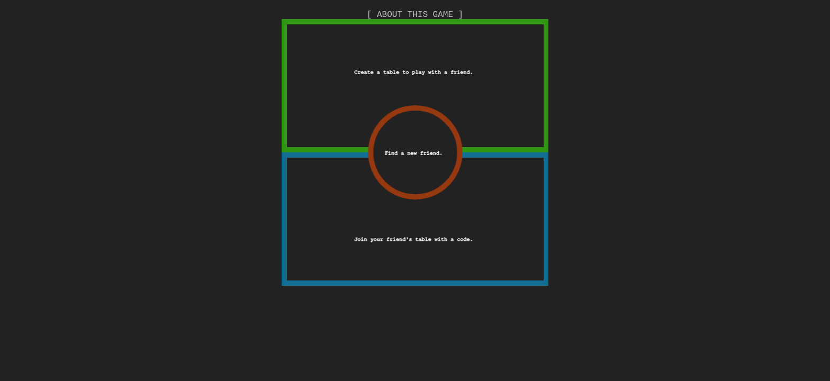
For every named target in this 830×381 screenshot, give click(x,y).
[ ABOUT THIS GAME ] (415, 15)
